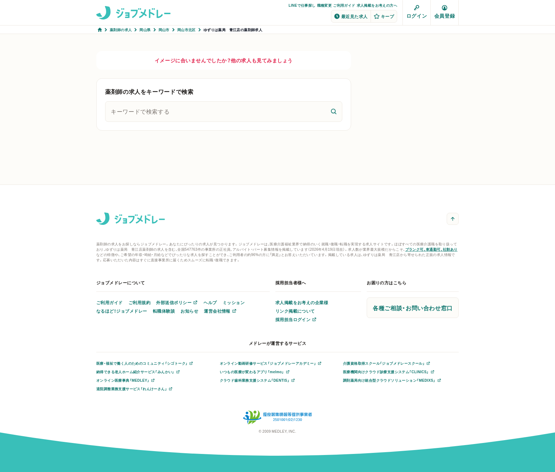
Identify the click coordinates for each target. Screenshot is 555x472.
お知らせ (189, 311)
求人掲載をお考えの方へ (377, 5)
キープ (384, 16)
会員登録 (444, 12)
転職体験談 (164, 311)
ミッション (234, 302)
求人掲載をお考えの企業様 (301, 302)
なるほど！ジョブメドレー (121, 311)
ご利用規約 (139, 302)
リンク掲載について (295, 311)
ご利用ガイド (344, 5)
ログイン (416, 12)
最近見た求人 (351, 16)
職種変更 (324, 5)
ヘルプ (210, 302)
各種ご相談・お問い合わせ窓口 (413, 307)
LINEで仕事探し (301, 5)
